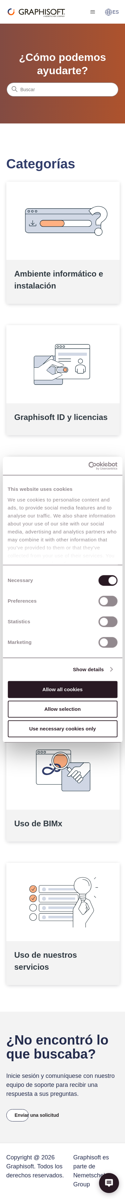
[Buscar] (62, 89)
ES (112, 12)
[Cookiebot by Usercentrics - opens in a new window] (89, 466)
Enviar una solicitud (22, 1115)
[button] (109, 1183)
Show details (88, 669)
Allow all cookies (62, 689)
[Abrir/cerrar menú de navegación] (93, 12)
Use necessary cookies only (62, 728)
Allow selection (62, 709)
